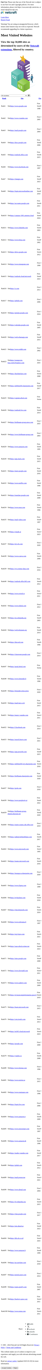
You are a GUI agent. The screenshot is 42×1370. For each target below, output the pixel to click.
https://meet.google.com (18, 471)
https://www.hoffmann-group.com (21, 434)
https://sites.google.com (18, 958)
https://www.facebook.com (19, 167)
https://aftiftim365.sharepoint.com (21, 386)
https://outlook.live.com (18, 410)
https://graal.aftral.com (18, 666)
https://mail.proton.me (17, 1177)
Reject (16, 1368)
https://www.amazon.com (18, 447)
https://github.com (16, 301)
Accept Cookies (6, 1368)
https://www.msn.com (17, 507)
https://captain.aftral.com (18, 398)
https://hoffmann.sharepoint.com (21, 776)
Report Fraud (5, 20)
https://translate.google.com (19, 495)
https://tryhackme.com (17, 898)
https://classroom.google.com (20, 654)
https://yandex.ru (16, 1056)
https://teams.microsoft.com (19, 861)
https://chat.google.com (18, 1214)
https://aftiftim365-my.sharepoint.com (23, 764)
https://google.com (16, 1044)
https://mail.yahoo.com (18, 520)
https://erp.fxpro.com (17, 934)
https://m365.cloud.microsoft (20, 1031)
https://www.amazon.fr (18, 1250)
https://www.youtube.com (19, 118)
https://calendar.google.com (19, 325)
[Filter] (28, 96)
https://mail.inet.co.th (17, 703)
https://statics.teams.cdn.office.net (21, 825)
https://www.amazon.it (18, 1117)
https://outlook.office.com (19, 155)
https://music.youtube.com (19, 715)
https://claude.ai (15, 532)
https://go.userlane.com (18, 1262)
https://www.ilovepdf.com (19, 971)
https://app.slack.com (17, 459)
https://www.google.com (18, 106)
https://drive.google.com (18, 252)
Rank (4, 98)
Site (22, 98)
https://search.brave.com (18, 739)
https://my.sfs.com (16, 544)
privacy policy (12, 1361)
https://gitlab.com (16, 1165)
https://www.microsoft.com (19, 849)
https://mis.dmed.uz (17, 1226)
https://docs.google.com (18, 142)
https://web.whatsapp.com (19, 337)
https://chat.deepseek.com (19, 910)
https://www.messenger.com (19, 1129)
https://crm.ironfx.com (17, 1019)
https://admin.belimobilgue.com (21, 837)
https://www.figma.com (18, 885)
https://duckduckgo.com (18, 374)
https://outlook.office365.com (20, 581)
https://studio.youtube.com (19, 1153)
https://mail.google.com (18, 130)
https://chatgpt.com (16, 179)
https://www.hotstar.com (18, 1068)
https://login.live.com (17, 1104)
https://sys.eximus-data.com (19, 569)
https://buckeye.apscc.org (18, 1299)
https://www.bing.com (17, 240)
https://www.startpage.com (19, 1092)
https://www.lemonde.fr (18, 679)
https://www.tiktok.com (18, 606)
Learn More (5, 17)
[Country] (14, 96)
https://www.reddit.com (18, 349)
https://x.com (14, 288)
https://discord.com (16, 642)
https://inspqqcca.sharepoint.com (21, 873)
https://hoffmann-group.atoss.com (21, 422)
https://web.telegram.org (18, 630)
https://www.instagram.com (19, 264)
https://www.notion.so (17, 1080)
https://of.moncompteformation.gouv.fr (23, 995)
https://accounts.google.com (19, 203)
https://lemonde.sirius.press (19, 691)
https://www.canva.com (18, 556)
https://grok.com (15, 788)
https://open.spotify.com (18, 1287)
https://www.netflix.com (18, 483)
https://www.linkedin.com (19, 228)
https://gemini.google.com (19, 313)
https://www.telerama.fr (18, 922)
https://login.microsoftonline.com (21, 191)
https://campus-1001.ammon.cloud (22, 215)
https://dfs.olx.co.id (16, 1238)
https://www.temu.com (18, 1311)
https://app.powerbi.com (18, 752)
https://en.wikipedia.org (18, 618)
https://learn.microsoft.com (19, 1007)
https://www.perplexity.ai (18, 800)
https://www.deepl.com (18, 1189)
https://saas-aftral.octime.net (19, 946)
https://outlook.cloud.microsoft (20, 276)
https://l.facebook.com (17, 727)
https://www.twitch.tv (17, 593)
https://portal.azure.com (18, 1275)
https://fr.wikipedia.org (18, 1202)
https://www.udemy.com (18, 983)
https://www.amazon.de (18, 1141)
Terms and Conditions (13, 1347)
